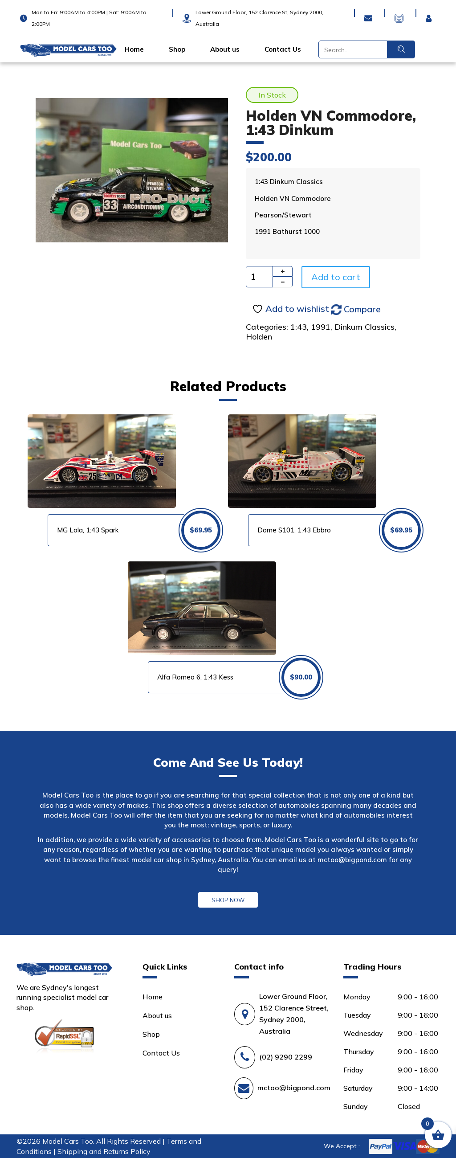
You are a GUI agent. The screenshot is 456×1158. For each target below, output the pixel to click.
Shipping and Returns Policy (104, 1151)
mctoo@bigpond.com (352, 859)
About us (225, 49)
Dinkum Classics (364, 327)
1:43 (298, 327)
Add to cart (335, 276)
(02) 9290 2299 (285, 1056)
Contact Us (283, 49)
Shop (177, 49)
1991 (320, 327)
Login (431, 12)
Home (134, 49)
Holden (259, 336)
